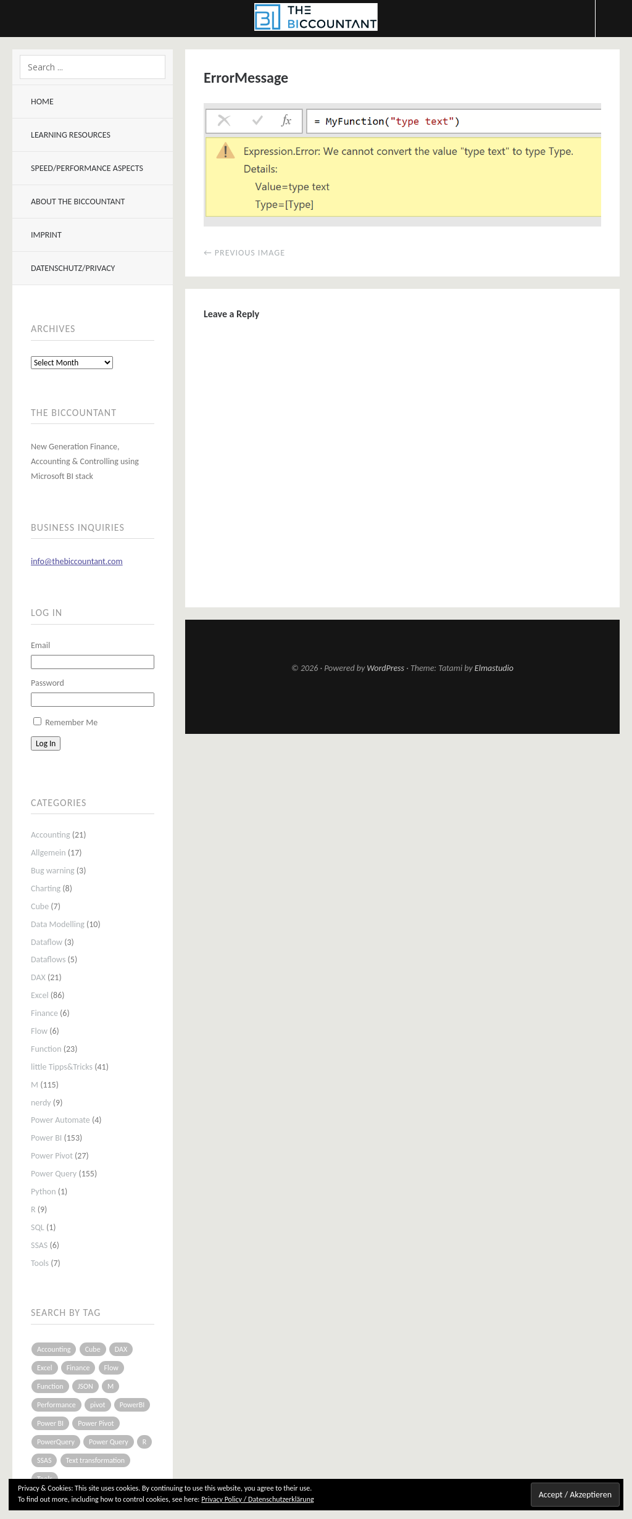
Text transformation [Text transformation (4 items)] (95, 1460)
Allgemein (48, 852)
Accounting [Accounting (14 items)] (53, 1349)
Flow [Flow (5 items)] (111, 1367)
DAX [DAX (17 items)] (121, 1349)
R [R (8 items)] (145, 1442)
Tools (40, 1263)
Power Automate (60, 1120)
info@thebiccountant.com (77, 561)
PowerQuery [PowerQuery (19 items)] (56, 1442)
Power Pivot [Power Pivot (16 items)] (96, 1423)
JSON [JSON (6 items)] (85, 1386)
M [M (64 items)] (110, 1386)
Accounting (50, 835)
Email (40, 645)
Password (47, 683)
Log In (46, 743)
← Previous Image (244, 253)
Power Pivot (52, 1156)
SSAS (39, 1245)
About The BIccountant (78, 201)
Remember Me (71, 722)
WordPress (385, 668)
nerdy (41, 1102)
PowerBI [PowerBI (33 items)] (132, 1404)
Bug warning (53, 870)
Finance (44, 1013)
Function (46, 1049)
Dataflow (46, 942)
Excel (40, 995)
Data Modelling (58, 924)
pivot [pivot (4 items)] (98, 1404)
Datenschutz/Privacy (73, 268)
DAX (38, 977)
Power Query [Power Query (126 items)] (108, 1442)
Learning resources (70, 135)
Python (43, 1191)
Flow (39, 1031)
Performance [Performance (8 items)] (56, 1404)
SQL (37, 1227)
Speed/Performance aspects (87, 168)
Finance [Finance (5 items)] (78, 1367)
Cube (40, 906)
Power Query (54, 1173)
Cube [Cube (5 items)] (93, 1349)
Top (402, 703)
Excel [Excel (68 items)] (44, 1367)
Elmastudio (494, 668)
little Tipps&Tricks (62, 1067)
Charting (45, 888)
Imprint (46, 235)
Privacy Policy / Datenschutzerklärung (257, 1499)
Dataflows (48, 959)
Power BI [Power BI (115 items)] (50, 1423)
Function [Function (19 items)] (50, 1386)
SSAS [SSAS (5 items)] (44, 1460)
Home (42, 101)
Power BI (46, 1138)
